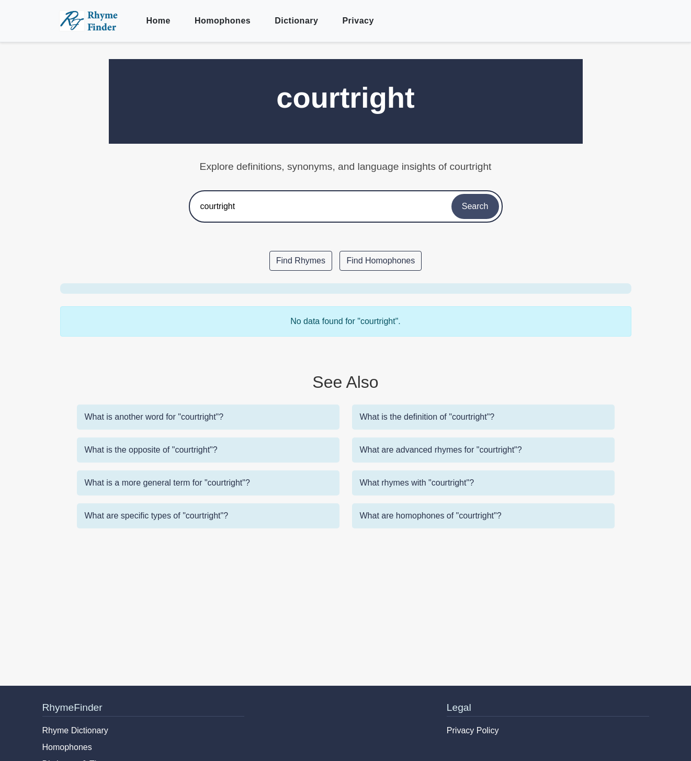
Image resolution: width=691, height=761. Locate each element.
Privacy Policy (473, 730)
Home (158, 20)
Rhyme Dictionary (75, 730)
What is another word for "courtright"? (154, 416)
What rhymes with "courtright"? (417, 482)
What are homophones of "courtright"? (431, 515)
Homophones (223, 20)
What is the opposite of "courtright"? (151, 449)
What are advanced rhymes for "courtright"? (441, 449)
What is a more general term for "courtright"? (167, 482)
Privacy (357, 20)
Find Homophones (380, 260)
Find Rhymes (300, 260)
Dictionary (296, 20)
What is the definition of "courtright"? (427, 416)
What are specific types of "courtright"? (157, 515)
